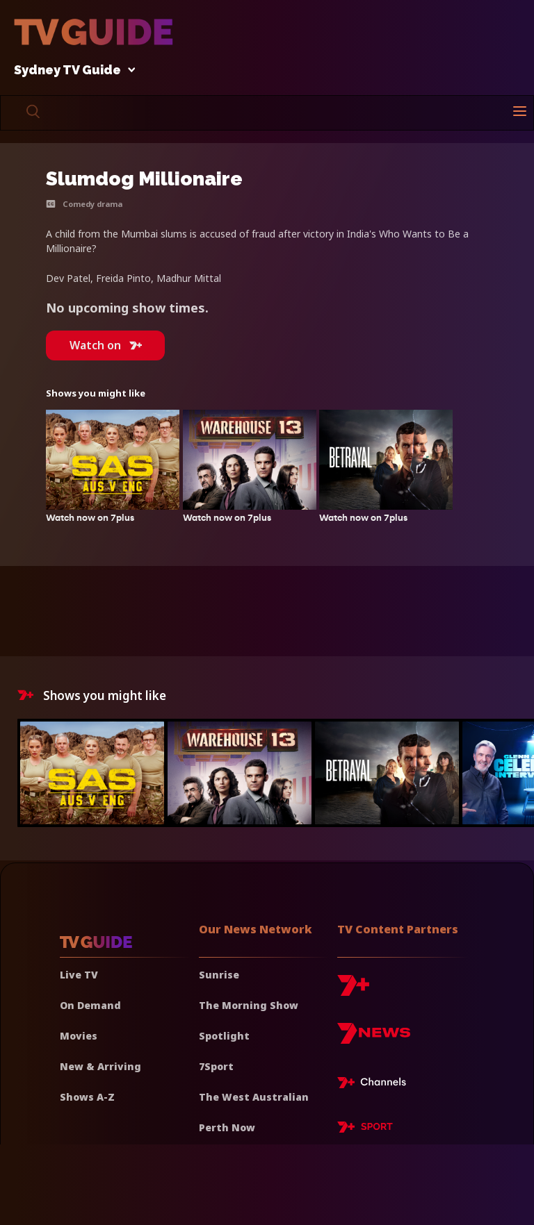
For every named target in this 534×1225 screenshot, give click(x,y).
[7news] (373, 1038)
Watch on (106, 345)
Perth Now (227, 1127)
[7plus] (353, 990)
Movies (78, 1035)
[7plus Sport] (365, 1129)
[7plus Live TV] (375, 1085)
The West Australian (254, 1096)
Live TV (79, 974)
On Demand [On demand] (90, 1005)
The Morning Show (248, 1005)
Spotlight (224, 1035)
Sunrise (219, 974)
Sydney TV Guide (71, 70)
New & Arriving (100, 1066)
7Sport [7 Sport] (216, 1066)
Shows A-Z (87, 1096)
